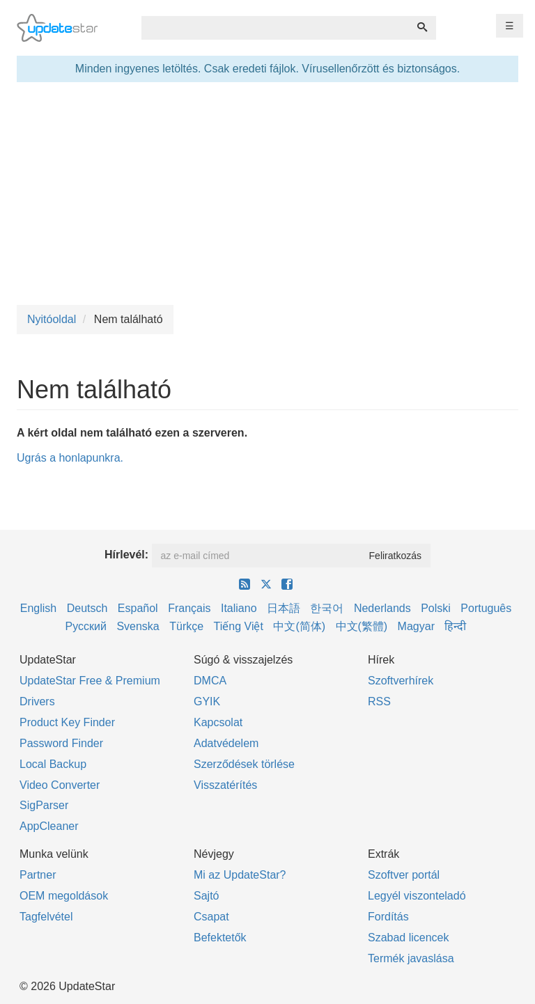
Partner (38, 875)
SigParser (44, 805)
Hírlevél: (126, 554)
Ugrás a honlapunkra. (70, 458)
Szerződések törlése (244, 764)
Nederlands (382, 608)
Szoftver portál (404, 875)
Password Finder (61, 743)
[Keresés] (422, 28)
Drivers (37, 701)
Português (485, 608)
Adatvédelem (226, 743)
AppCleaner (49, 826)
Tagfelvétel (46, 917)
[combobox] (275, 28)
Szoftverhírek (400, 681)
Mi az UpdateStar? (240, 875)
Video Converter (60, 785)
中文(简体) (299, 626)
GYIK (207, 701)
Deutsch (87, 608)
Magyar (416, 626)
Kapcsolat (218, 722)
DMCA (210, 681)
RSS (379, 701)
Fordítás (388, 917)
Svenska (137, 626)
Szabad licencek (408, 937)
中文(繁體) (362, 626)
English (38, 608)
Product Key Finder (67, 722)
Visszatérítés (225, 785)
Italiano (239, 608)
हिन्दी (455, 626)
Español (138, 608)
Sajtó (206, 896)
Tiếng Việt (238, 626)
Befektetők (220, 937)
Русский (86, 626)
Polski (436, 608)
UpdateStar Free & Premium (90, 681)
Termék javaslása (411, 958)
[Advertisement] (267, 193)
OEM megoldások (64, 896)
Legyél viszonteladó (417, 896)
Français (189, 608)
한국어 (326, 608)
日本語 (283, 608)
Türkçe (186, 626)
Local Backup (53, 764)
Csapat (211, 917)
